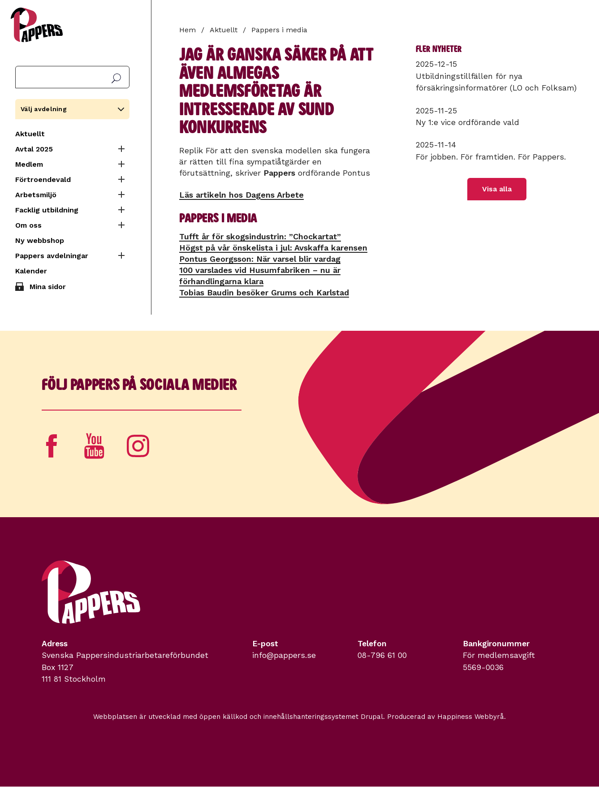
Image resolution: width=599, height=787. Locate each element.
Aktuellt (30, 134)
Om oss (28, 225)
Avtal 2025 (34, 149)
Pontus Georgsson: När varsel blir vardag (259, 259)
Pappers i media (279, 30)
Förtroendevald (43, 179)
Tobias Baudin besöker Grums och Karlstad (264, 292)
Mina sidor (48, 286)
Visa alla (497, 189)
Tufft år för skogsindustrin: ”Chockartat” (260, 236)
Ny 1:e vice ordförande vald (467, 122)
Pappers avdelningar (51, 255)
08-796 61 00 (382, 655)
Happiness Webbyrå (470, 717)
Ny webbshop (39, 240)
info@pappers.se (284, 655)
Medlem (29, 164)
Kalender (31, 271)
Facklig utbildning (46, 210)
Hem (187, 30)
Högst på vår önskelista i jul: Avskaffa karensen (273, 247)
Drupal (372, 717)
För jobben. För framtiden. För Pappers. (491, 156)
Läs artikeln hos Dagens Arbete (241, 194)
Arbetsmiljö (35, 194)
